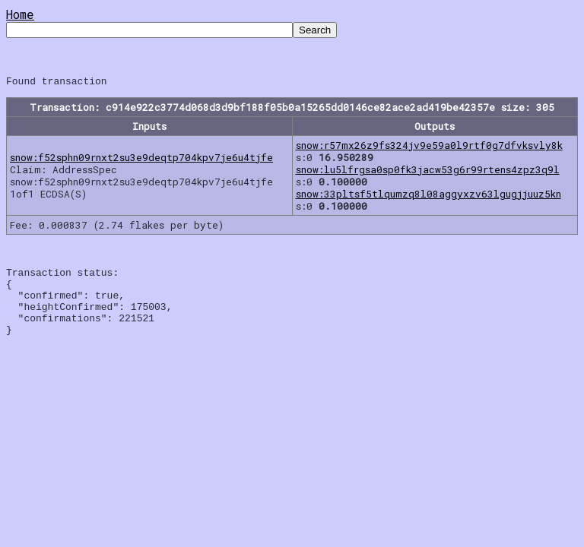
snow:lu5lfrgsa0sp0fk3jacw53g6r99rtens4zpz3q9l (428, 172)
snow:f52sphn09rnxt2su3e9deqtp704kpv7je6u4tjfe (141, 159)
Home (20, 14)
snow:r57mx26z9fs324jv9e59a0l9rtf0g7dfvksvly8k (429, 147)
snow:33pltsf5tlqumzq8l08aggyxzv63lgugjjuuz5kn (428, 196)
